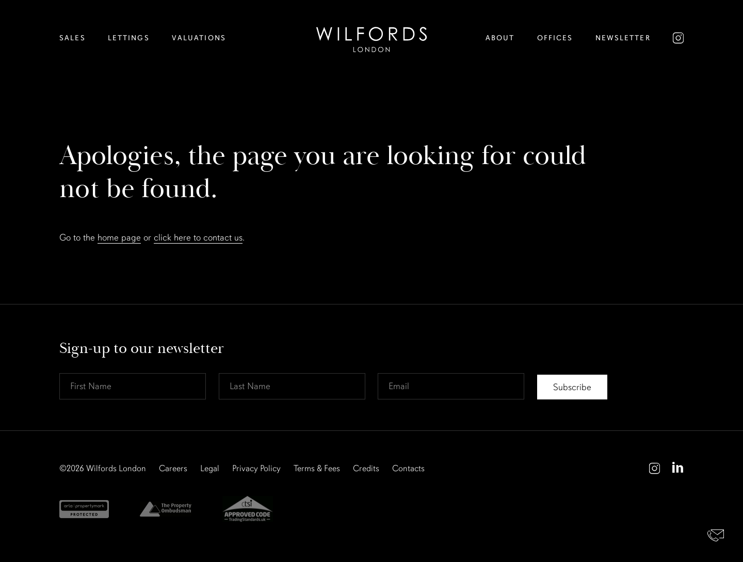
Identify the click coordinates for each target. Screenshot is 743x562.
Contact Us (716, 535)
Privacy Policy (256, 468)
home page (119, 237)
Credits (366, 468)
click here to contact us (198, 237)
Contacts (408, 468)
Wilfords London (116, 468)
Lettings (129, 38)
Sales (72, 38)
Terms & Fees (317, 468)
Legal (209, 468)
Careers (173, 468)
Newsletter (623, 38)
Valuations (199, 38)
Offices (555, 38)
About (500, 38)
